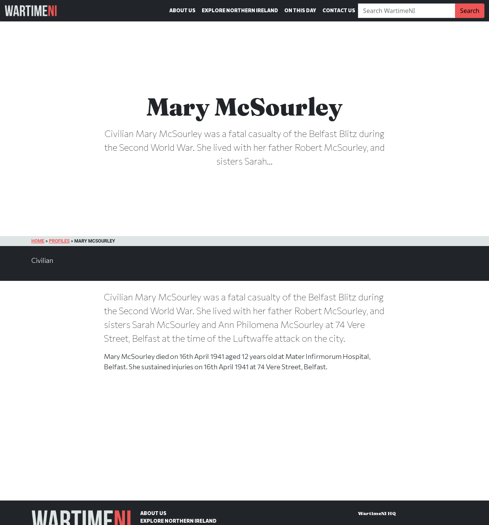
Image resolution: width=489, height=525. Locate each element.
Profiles (59, 241)
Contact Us (338, 10)
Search (469, 11)
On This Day (300, 10)
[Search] (406, 10)
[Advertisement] (244, 443)
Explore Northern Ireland (240, 10)
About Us (182, 10)
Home (37, 241)
